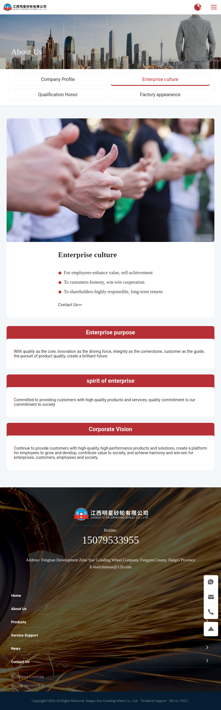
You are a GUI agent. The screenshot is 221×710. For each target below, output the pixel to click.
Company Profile (58, 79)
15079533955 (110, 540)
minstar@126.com (117, 567)
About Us (26, 51)
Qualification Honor (57, 94)
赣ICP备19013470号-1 (27, 686)
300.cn (173, 701)
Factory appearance (160, 94)
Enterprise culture (160, 79)
